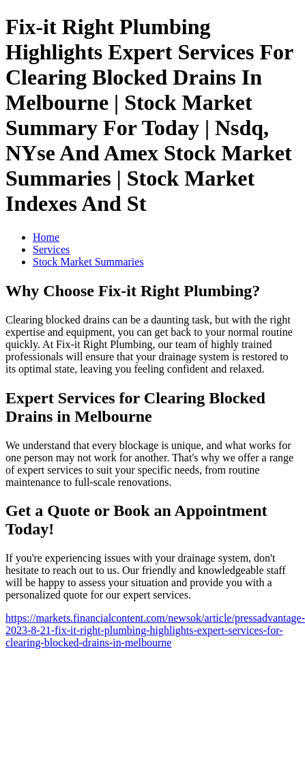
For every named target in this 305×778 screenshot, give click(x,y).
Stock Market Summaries (88, 262)
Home (46, 237)
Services (51, 249)
